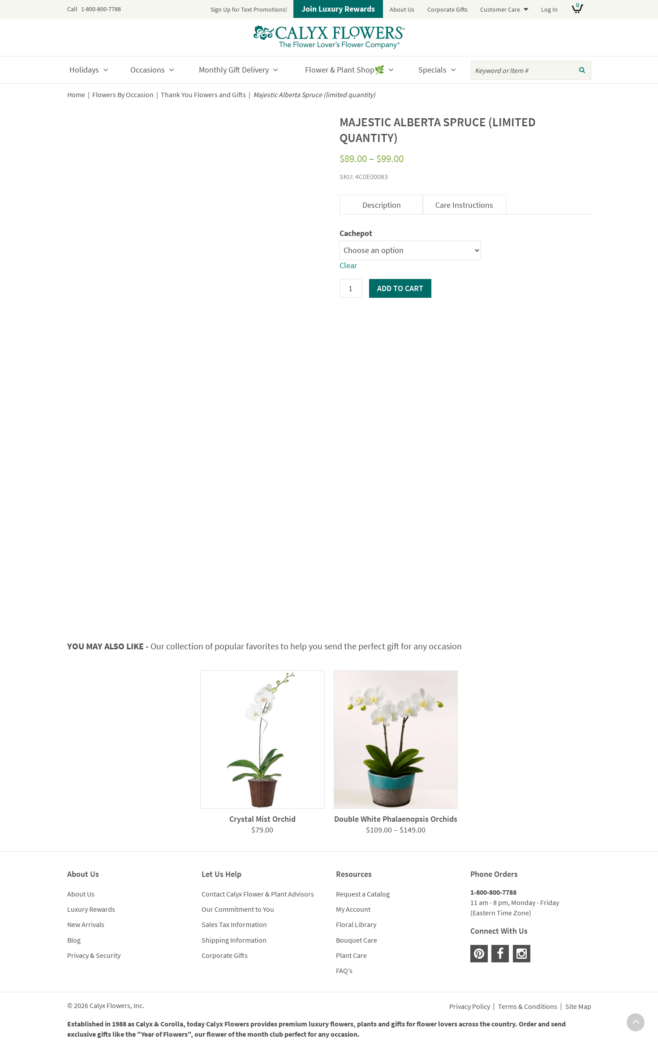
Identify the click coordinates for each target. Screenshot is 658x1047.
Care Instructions (464, 205)
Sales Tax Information (234, 924)
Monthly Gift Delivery (234, 69)
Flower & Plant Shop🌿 (344, 69)
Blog (74, 939)
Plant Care (351, 955)
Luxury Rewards (91, 909)
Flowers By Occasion (123, 94)
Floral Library (356, 924)
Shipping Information (234, 939)
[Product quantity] (351, 288)
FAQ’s (344, 970)
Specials (432, 69)
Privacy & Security (93, 955)
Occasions (147, 69)
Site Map (578, 1006)
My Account (353, 909)
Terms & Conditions (527, 1006)
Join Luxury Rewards (338, 9)
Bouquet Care (356, 939)
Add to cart (400, 288)
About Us (402, 9)
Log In (549, 9)
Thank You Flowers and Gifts (203, 94)
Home (76, 94)
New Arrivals (85, 924)
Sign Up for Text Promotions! (249, 9)
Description (381, 205)
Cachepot (356, 233)
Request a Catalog (363, 893)
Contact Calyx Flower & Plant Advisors (258, 893)
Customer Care (500, 9)
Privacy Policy (469, 1006)
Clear (348, 265)
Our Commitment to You (238, 909)
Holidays (84, 69)
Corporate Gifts (447, 9)
